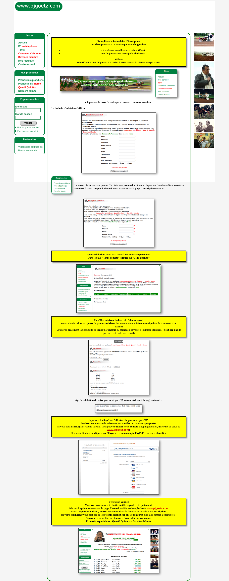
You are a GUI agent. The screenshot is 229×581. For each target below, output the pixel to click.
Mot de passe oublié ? (28, 127)
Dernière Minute (27, 91)
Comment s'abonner (30, 53)
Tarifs (21, 50)
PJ (27, 46)
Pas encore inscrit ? (27, 131)
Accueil (22, 42)
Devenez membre (28, 57)
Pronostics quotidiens (31, 80)
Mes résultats (26, 60)
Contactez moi (26, 64)
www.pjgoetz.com (118, 429)
